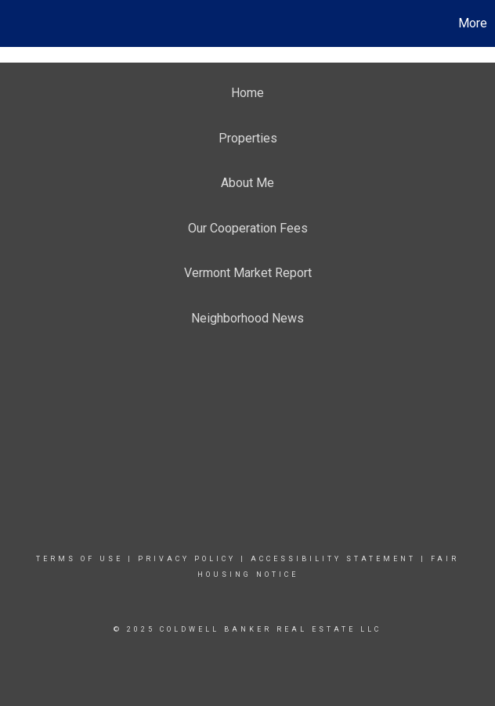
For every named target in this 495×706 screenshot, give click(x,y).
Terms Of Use (79, 559)
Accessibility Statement (333, 559)
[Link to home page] (20, 23)
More (472, 23)
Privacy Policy (187, 559)
